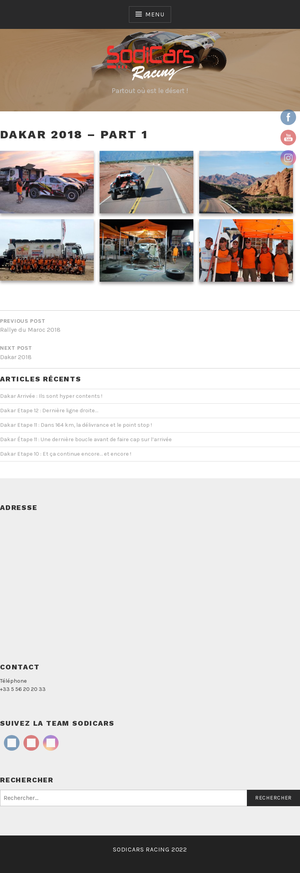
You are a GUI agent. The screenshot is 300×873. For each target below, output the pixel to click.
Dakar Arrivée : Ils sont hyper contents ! (51, 396)
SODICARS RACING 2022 (150, 849)
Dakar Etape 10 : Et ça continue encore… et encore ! (65, 454)
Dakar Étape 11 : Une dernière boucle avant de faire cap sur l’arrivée (86, 439)
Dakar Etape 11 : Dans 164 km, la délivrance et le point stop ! (76, 425)
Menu (154, 14)
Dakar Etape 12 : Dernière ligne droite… (49, 410)
